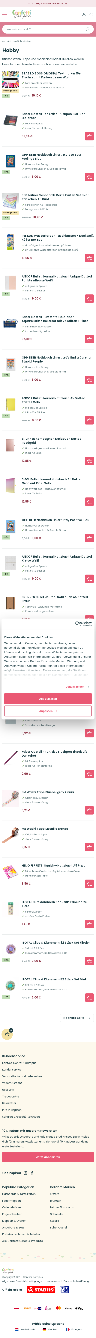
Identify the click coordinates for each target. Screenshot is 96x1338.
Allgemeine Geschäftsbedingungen (22, 1281)
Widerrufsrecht (12, 1083)
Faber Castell (58, 1227)
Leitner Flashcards (62, 1207)
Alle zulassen (48, 698)
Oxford (54, 1194)
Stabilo (54, 1221)
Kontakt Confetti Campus (19, 1063)
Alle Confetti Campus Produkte (22, 1241)
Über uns (8, 1090)
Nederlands (24, 1329)
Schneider (56, 1214)
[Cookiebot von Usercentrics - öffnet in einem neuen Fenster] (75, 623)
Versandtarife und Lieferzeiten (22, 1076)
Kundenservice (12, 1069)
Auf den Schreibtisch (19, 41)
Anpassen (48, 711)
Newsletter (9, 1103)
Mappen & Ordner (14, 1221)
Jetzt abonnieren (48, 1157)
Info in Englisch (12, 1110)
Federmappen (11, 1201)
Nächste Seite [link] (74, 1018)
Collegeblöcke (11, 1207)
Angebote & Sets (13, 1227)
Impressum (53, 1281)
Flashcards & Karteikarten (19, 1194)
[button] (89, 136)
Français (73, 1329)
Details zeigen (74, 686)
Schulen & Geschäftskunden (21, 1117)
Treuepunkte (10, 1096)
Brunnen (55, 1201)
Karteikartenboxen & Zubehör (21, 1234)
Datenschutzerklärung (76, 1281)
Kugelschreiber (12, 1214)
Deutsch (50, 1329)
